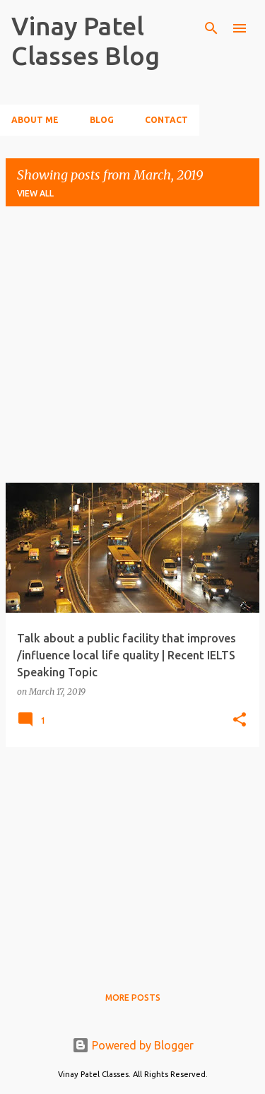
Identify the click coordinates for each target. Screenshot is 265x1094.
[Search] (211, 28)
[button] (239, 720)
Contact (166, 119)
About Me (35, 119)
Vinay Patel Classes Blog (85, 40)
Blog (102, 119)
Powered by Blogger (133, 1045)
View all (35, 193)
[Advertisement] (132, 350)
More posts (132, 997)
